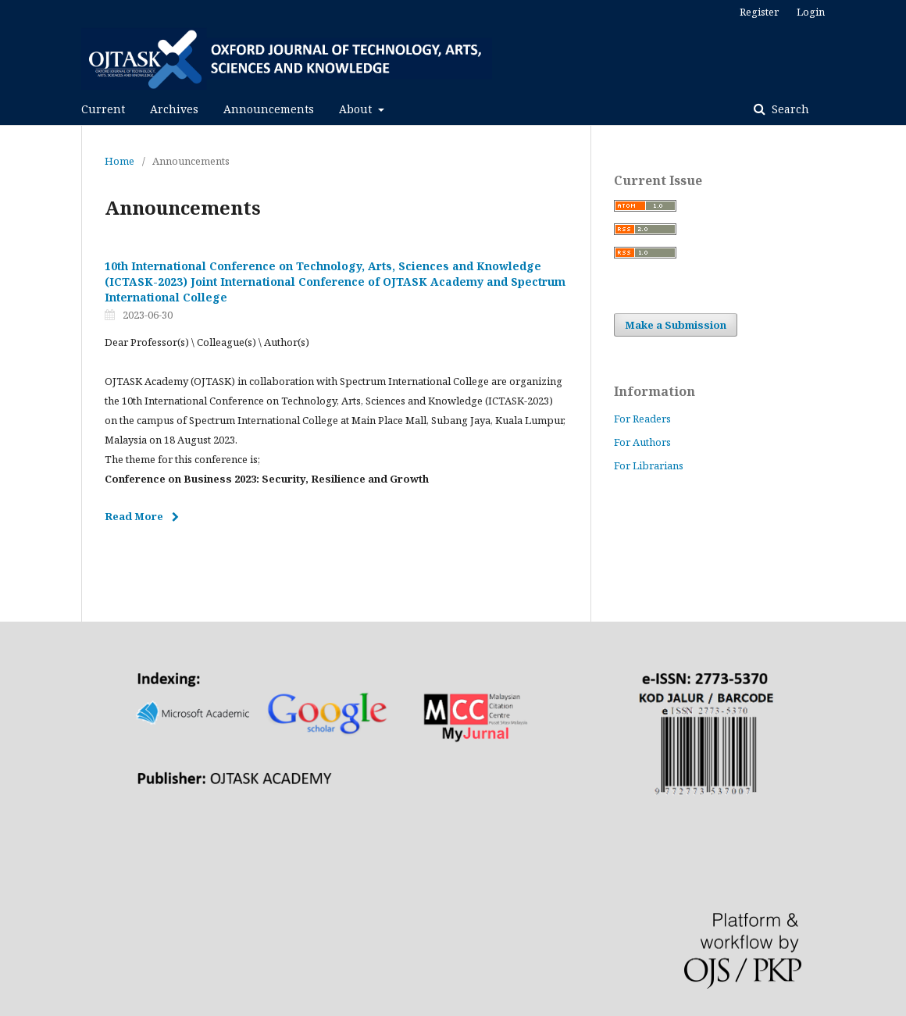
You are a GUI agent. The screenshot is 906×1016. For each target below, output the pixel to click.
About (357, 109)
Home (119, 161)
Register (759, 12)
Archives (174, 109)
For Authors (642, 442)
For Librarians (648, 465)
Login (811, 12)
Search (789, 109)
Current (103, 109)
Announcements (268, 109)
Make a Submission (675, 325)
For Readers (642, 419)
